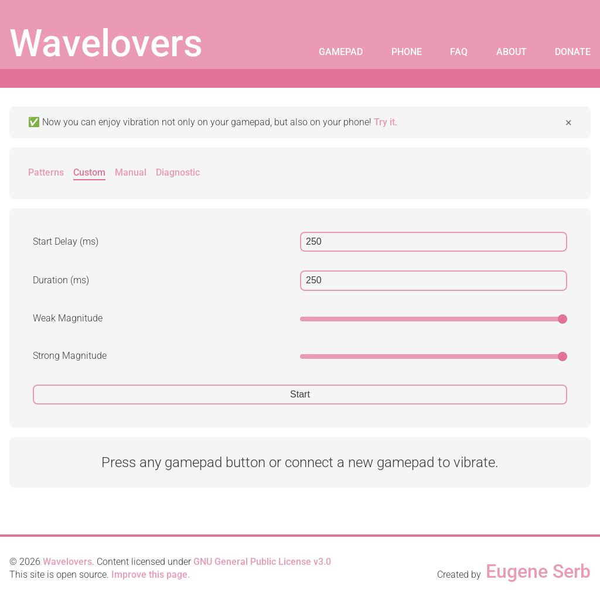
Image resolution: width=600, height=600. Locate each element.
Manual (130, 172)
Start (300, 394)
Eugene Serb (538, 571)
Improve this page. (150, 574)
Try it (384, 122)
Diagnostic (178, 172)
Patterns (46, 172)
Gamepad (341, 51)
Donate (573, 51)
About (511, 51)
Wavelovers (106, 44)
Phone (406, 51)
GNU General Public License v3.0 (262, 561)
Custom (89, 172)
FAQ (459, 51)
